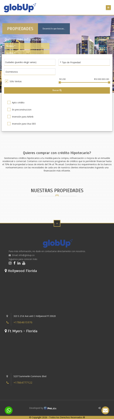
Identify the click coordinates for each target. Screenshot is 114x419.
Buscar (57, 90)
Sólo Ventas (13, 81)
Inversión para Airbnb (20, 116)
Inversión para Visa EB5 (21, 123)
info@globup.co (27, 255)
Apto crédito (15, 102)
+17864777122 (23, 382)
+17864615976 (23, 322)
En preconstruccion (19, 109)
